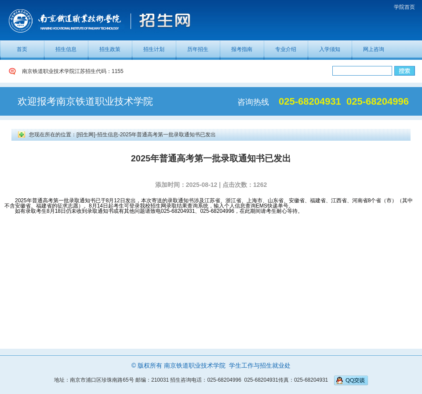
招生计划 (153, 49)
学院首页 (404, 7)
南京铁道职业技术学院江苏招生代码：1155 (73, 71)
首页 (22, 49)
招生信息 (65, 49)
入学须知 (329, 49)
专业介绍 (285, 49)
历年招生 (197, 49)
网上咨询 (373, 49)
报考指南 (241, 49)
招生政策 (109, 49)
